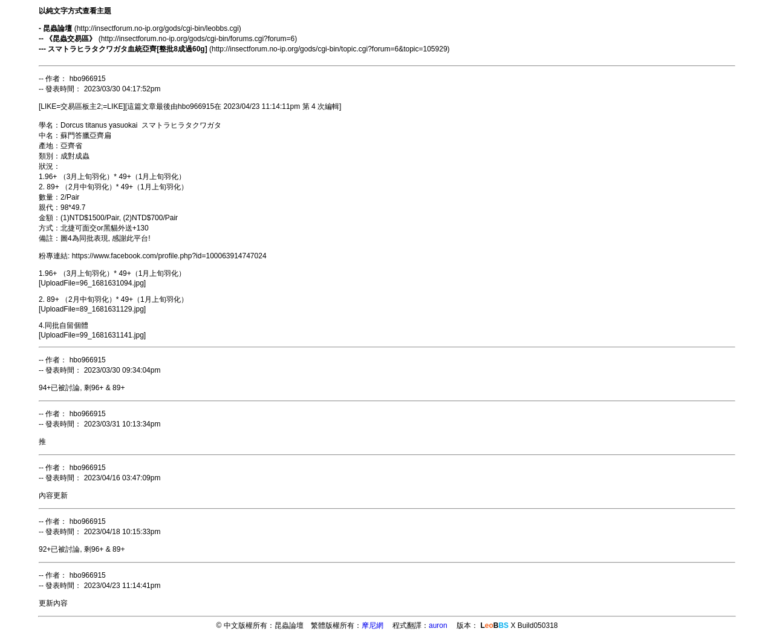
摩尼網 (372, 625)
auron (438, 625)
